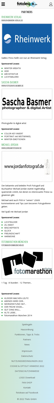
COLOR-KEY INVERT (13, 133)
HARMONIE (9, 236)
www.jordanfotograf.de (11, 147)
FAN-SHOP (27, 382)
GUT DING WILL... (12, 309)
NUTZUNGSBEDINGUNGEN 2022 (27, 361)
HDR (6, 71)
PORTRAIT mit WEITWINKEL (17, 136)
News (27, 344)
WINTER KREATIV (12, 68)
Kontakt (27, 387)
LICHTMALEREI (11, 76)
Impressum (27, 351)
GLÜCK (7, 230)
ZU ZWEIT (9, 225)
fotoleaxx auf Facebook (27, 392)
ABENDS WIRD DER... (14, 301)
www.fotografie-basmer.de (12, 85)
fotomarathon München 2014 (18, 315)
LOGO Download (27, 377)
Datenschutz (27, 356)
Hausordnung (27, 329)
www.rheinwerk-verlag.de (12, 20)
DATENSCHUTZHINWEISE (27, 371)
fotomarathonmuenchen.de (12, 245)
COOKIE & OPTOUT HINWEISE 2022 (27, 366)
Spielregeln (27, 324)
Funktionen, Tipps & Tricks (27, 334)
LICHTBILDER (10, 222)
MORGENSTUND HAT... (15, 304)
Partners (27, 339)
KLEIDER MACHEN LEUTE (16, 298)
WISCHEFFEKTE (11, 227)
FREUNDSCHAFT (12, 233)
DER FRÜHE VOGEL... (14, 306)
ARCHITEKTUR (11, 74)
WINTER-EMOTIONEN (14, 139)
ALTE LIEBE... (10, 312)
